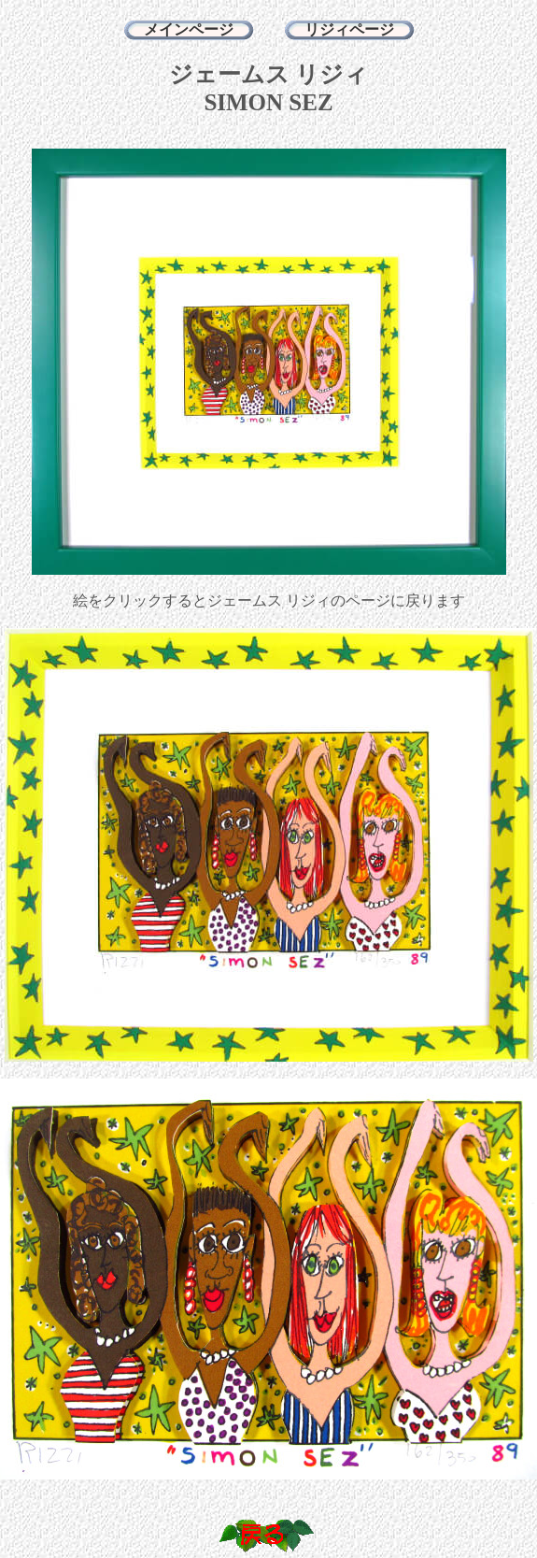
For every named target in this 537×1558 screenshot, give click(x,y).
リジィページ (349, 29)
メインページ (188, 29)
